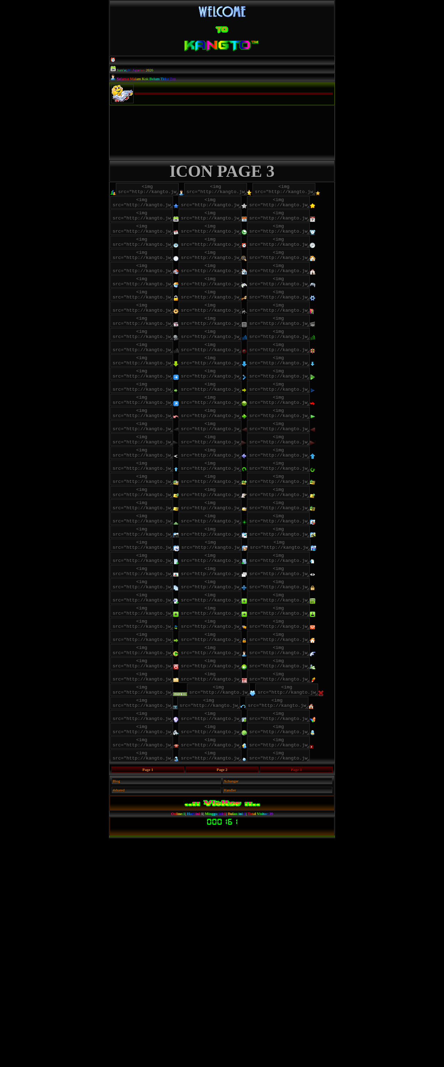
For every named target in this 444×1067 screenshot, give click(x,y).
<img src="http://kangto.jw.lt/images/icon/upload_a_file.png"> (145, 724)
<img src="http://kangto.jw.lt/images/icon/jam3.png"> (220, 266)
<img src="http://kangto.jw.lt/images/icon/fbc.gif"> (226, 861)
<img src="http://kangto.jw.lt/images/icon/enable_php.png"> (296, 754)
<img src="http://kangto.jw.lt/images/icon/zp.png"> (151, 404)
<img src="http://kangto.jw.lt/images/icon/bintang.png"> (145, 205)
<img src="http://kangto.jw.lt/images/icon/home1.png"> (296, 297)
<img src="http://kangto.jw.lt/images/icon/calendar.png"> (145, 236)
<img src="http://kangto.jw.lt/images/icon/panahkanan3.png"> (151, 465)
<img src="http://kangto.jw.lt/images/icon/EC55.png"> (145, 632)
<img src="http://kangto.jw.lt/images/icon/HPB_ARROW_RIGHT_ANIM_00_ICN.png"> (220, 541)
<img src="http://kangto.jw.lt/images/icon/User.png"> (145, 846)
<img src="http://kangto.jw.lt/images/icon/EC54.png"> (226, 617)
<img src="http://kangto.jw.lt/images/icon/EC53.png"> (151, 617)
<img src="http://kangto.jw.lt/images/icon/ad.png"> (151, 678)
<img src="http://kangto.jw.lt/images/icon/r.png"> (220, 937)
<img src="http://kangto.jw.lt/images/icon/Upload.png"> (220, 968)
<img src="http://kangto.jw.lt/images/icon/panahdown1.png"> (226, 434)
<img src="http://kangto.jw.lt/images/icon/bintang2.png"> (295, 205)
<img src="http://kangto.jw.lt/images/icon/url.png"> (151, 831)
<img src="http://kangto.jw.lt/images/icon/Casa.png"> (151, 922)
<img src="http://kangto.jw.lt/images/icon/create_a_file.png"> (151, 709)
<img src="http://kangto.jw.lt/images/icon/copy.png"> (226, 739)
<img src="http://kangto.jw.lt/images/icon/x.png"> (234, 892)
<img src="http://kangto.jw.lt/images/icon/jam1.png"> (226, 251)
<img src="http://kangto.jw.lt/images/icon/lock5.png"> (145, 358)
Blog (116, 1010)
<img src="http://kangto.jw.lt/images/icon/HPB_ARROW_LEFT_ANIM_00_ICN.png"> (151, 526)
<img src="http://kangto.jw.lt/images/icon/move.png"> (145, 754)
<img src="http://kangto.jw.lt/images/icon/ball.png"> (226, 983)
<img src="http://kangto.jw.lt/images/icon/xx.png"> (295, 968)
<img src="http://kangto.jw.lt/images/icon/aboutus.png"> (296, 785)
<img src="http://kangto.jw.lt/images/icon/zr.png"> (145, 419)
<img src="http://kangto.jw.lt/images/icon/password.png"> (220, 754)
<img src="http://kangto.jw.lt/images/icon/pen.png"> (296, 876)
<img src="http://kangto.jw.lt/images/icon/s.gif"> (145, 663)
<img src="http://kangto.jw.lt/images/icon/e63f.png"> (145, 510)
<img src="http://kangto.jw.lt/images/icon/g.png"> (145, 876)
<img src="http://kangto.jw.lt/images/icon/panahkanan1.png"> (296, 449)
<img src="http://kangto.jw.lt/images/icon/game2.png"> (220, 327)
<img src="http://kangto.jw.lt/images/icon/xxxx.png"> (219, 907)
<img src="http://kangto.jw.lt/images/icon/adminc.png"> (226, 190)
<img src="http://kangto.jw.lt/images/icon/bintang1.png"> (220, 205)
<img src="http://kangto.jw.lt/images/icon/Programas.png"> (226, 831)
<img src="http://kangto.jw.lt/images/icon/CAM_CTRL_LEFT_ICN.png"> (226, 556)
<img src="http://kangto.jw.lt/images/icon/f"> (151, 861)
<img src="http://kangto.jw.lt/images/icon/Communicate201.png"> (226, 922)
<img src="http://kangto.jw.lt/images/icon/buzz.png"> (220, 785)
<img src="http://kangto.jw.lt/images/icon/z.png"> (151, 983)
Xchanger (231, 1010)
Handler (230, 1019)
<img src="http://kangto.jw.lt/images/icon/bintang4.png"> (226, 221)
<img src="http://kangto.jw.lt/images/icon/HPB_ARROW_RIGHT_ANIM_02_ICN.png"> (151, 556)
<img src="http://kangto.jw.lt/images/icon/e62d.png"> (220, 510)
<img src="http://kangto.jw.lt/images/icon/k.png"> (296, 419)
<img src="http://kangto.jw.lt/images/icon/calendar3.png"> (296, 236)
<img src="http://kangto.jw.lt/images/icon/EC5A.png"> (296, 632)
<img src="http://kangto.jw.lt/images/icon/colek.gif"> (220, 846)
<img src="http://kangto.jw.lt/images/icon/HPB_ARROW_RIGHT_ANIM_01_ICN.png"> (296, 541)
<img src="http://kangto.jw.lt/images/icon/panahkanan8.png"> (151, 495)
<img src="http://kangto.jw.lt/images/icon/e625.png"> (145, 571)
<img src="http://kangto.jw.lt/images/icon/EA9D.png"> (145, 602)
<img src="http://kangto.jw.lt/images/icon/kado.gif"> (220, 876)
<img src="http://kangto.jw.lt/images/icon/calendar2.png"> (220, 236)
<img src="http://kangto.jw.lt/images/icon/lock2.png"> (226, 343)
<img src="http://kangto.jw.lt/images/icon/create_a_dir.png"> (226, 709)
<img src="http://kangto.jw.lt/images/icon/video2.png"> (145, 388)
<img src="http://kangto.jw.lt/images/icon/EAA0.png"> (220, 602)
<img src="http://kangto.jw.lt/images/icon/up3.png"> (220, 571)
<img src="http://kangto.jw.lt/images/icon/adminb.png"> (151, 190)
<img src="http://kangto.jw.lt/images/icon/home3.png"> (226, 312)
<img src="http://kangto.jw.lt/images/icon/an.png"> (296, 693)
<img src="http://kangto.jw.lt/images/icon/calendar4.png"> (151, 251)
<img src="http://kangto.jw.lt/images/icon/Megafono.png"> (296, 937)
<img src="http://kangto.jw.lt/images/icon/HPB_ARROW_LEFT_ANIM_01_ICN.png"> (226, 526)
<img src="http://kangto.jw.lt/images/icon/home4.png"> (145, 327)
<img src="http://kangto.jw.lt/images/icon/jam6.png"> (226, 282)
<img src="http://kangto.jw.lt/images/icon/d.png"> (145, 937)
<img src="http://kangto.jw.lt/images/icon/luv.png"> (145, 297)
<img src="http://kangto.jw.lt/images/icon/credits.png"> (145, 785)
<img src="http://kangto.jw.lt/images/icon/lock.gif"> (151, 343)
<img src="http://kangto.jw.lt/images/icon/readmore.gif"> (159, 892)
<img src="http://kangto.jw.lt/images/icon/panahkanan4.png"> (145, 480)
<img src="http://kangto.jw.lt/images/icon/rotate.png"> (151, 587)
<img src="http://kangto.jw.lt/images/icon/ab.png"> (220, 663)
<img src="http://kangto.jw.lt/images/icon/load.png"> (151, 800)
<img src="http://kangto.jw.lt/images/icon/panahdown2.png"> (145, 449)
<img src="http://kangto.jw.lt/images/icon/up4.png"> (296, 571)
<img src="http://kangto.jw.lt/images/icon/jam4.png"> (296, 266)
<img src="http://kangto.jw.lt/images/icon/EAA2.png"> (296, 602)
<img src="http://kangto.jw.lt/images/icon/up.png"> (226, 648)
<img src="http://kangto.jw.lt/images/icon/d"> (296, 846)
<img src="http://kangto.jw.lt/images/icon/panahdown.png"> (151, 434)
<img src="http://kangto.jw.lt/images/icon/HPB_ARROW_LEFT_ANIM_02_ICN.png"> (145, 541)
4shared (119, 1019)
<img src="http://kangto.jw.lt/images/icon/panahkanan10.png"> (226, 465)
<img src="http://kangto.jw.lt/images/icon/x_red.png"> (145, 907)
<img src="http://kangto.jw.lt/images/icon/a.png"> (151, 953)
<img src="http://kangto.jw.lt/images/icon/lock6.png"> (220, 358)
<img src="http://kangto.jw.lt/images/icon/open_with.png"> (296, 724)
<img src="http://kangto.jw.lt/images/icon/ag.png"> (221, 693)
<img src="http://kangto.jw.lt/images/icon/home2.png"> (151, 312)
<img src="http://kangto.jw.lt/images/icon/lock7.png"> (296, 358)
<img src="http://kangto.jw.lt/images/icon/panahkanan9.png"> (226, 495)
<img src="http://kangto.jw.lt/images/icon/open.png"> (220, 724)
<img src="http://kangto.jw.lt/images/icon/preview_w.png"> (151, 739)
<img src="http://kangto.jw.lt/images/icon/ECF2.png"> (151, 648)
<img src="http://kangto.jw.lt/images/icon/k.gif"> (220, 419)
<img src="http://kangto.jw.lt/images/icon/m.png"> (226, 800)
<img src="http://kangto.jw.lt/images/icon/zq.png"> (226, 404)
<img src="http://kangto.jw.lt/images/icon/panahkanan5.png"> (220, 480)
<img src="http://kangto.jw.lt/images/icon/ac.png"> (296, 663)
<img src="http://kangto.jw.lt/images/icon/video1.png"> (226, 373)
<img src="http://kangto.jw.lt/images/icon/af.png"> (145, 693)
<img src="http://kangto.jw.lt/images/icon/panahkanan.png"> (220, 449)
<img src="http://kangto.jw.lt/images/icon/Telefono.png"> (145, 968)
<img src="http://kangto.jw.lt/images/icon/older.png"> (220, 815)
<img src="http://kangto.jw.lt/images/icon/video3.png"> (220, 388)
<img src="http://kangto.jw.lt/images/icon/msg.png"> (145, 815)
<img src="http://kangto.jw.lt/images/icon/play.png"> (296, 510)
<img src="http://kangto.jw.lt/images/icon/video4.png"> (296, 388)
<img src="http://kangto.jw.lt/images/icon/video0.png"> (151, 373)
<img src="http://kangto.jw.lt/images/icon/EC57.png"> (220, 632)
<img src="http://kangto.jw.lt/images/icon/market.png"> (226, 770)
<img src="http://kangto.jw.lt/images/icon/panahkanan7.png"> (296, 480)
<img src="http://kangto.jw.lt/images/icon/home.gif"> (220, 297)
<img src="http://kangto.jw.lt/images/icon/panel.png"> (151, 770)
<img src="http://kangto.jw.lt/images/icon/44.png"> (294, 907)
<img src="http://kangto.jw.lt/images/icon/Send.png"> (226, 953)
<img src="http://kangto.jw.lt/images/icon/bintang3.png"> (151, 221)
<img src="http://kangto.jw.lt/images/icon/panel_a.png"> (296, 815)
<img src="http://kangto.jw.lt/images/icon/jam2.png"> (145, 266)
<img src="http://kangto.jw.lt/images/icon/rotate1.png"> (226, 587)
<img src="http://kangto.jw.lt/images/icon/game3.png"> (296, 327)
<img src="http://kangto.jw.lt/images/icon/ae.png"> (226, 678)
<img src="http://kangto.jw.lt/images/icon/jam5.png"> (151, 282)
